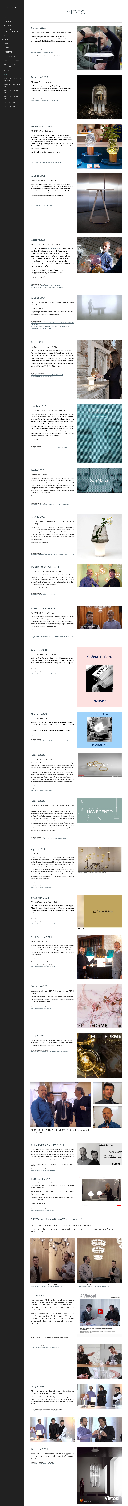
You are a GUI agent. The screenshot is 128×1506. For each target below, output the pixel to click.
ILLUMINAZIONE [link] (10, 39)
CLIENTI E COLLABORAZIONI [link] (11, 30)
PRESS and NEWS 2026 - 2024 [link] (12, 85)
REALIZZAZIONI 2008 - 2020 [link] (12, 97)
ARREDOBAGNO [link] (10, 56)
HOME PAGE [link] (8, 17)
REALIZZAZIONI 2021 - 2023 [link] (12, 91)
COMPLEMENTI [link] (10, 48)
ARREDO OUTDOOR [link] (11, 60)
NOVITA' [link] (7, 35)
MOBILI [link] (7, 44)
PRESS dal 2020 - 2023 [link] (11, 102)
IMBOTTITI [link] (8, 52)
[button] (125, 2)
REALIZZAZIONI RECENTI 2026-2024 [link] (13, 79)
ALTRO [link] (6, 70)
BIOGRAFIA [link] (8, 25)
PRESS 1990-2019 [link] (10, 106)
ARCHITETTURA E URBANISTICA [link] (10, 65)
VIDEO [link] (6, 74)
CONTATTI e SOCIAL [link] (11, 21)
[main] (76, 12)
